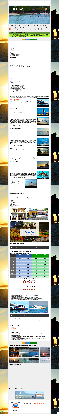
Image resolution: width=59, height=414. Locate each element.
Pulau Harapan (29, 402)
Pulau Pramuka (29, 403)
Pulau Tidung (25, 403)
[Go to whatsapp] (2, 412)
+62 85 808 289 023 (13, 328)
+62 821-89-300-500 (41, 403)
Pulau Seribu (25, 402)
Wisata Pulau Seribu (17, 1)
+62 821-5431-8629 (36, 403)
